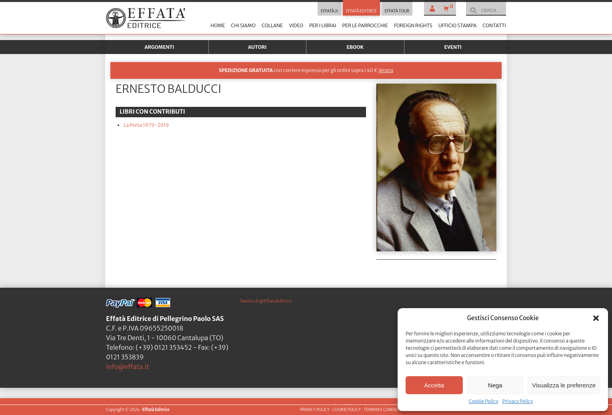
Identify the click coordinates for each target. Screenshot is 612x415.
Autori (257, 47)
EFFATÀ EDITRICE (361, 11)
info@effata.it (127, 367)
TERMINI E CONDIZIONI (385, 409)
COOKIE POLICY (346, 409)
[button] (596, 318)
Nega (495, 385)
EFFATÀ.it (329, 11)
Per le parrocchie (365, 25)
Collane (272, 25)
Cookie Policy (483, 401)
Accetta (434, 385)
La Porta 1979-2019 (146, 125)
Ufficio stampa (457, 25)
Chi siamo (243, 25)
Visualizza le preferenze (564, 385)
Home (217, 25)
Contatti (494, 25)
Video (296, 25)
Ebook (355, 47)
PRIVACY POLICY (315, 409)
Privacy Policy (517, 401)
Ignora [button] (385, 70)
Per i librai (322, 25)
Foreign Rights (413, 25)
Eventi (453, 47)
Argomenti (159, 47)
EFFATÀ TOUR (397, 11)
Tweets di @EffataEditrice (265, 301)
